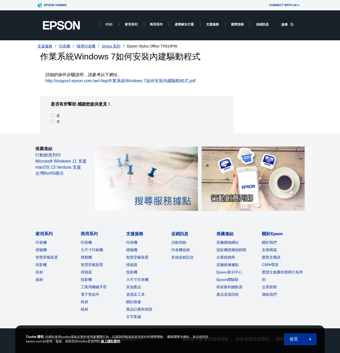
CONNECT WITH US (284, 5)
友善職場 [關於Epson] (269, 250)
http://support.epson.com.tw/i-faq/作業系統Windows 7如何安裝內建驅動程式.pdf (120, 81)
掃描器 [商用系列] (86, 272)
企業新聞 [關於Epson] (269, 287)
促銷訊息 (262, 24)
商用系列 (156, 24)
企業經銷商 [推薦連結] (225, 257)
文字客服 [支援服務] (133, 317)
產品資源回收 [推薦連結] (227, 294)
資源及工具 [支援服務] (135, 294)
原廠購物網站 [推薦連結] (227, 242)
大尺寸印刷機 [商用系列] (92, 250)
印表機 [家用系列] (41, 242)
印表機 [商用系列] (86, 242)
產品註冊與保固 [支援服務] (139, 309)
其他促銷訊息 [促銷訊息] (182, 257)
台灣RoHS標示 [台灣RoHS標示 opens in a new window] (49, 173)
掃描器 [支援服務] (131, 265)
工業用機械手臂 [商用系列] (94, 287)
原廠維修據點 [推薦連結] (227, 265)
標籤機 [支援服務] (131, 250)
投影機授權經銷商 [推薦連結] (231, 250)
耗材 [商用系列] (84, 302)
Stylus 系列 (111, 46)
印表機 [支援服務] (131, 242)
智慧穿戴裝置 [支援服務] (137, 257)
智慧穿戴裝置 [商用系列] (92, 265)
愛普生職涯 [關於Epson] (271, 257)
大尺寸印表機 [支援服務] (137, 279)
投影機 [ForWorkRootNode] (86, 279)
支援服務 (212, 24)
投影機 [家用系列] (41, 265)
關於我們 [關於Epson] (269, 242)
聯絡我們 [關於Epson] (269, 294)
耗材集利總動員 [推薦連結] (229, 287)
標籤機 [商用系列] (86, 257)
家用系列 (131, 24)
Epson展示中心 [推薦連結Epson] (229, 272)
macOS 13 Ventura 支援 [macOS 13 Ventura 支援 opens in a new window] (58, 167)
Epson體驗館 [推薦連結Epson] (227, 279)
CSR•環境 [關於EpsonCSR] (270, 265)
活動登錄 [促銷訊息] (178, 242)
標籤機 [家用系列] (41, 250)
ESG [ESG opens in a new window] (109, 24)
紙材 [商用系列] (84, 309)
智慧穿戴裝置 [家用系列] (47, 257)
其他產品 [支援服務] (133, 287)
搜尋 (287, 25)
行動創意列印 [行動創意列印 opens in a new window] (48, 155)
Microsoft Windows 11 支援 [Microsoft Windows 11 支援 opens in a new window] (61, 161)
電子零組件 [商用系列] (90, 294)
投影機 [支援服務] (131, 272)
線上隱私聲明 (110, 341)
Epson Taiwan (55, 5)
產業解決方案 (184, 24)
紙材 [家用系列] (39, 279)
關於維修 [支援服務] (133, 302)
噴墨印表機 (86, 46)
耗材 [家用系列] (39, 272)
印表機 (64, 46)
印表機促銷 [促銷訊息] (180, 250)
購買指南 (237, 24)
